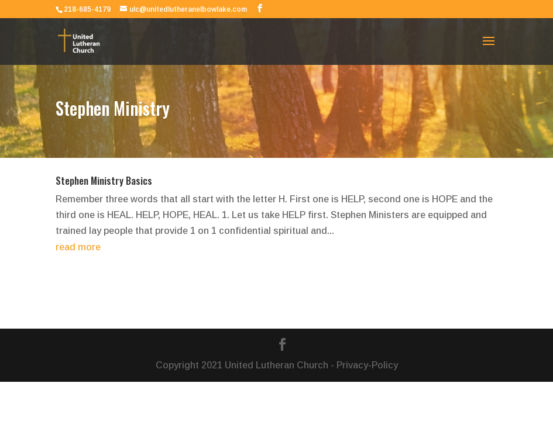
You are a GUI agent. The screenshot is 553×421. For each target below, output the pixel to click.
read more (78, 247)
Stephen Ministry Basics (104, 180)
